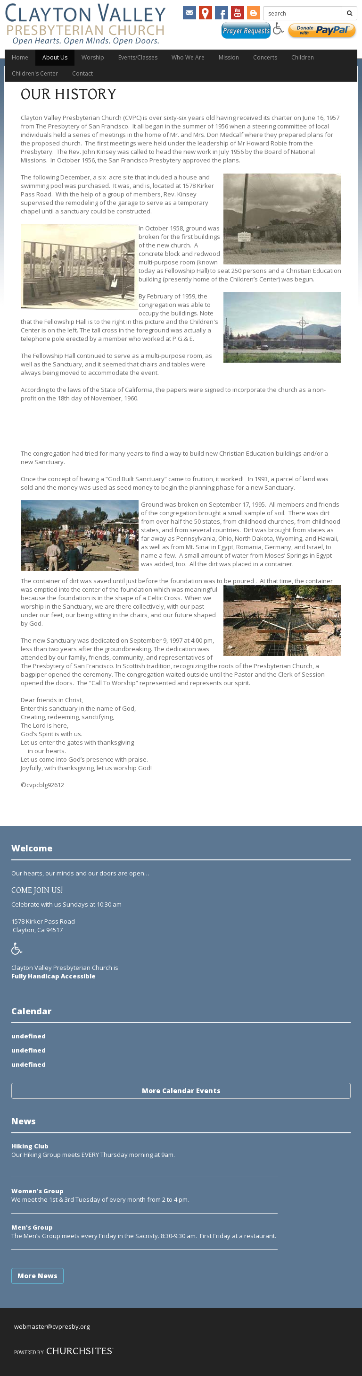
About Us (54, 57)
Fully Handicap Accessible (53, 976)
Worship (93, 57)
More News (37, 1275)
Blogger (253, 12)
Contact (82, 73)
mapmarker (205, 12)
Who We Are (188, 57)
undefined (28, 1036)
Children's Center (35, 73)
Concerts (265, 57)
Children (302, 57)
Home (20, 57)
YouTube (237, 12)
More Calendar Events (181, 1090)
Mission (229, 57)
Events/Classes (137, 57)
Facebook (221, 12)
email (189, 12)
